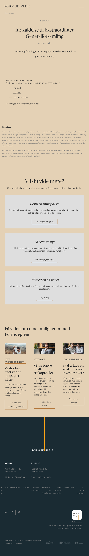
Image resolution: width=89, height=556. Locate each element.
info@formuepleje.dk (33, 156)
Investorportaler (69, 487)
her (37, 104)
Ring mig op (44, 298)
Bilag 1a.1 (17, 93)
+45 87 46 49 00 (18, 477)
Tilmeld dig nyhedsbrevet (44, 260)
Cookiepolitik (10, 543)
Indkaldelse (17, 88)
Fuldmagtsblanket (20, 97)
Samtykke (26, 487)
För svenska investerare (80, 490)
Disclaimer (19, 543)
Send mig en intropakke (44, 222)
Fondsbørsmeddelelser (12, 487)
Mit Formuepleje (77, 522)
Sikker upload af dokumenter (57, 490)
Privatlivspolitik (36, 540)
